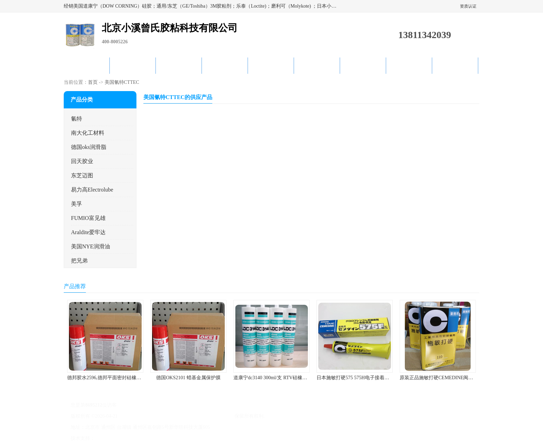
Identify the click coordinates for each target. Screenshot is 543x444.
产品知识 (317, 66)
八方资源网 (108, 438)
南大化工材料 (87, 133)
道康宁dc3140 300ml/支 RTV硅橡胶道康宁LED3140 (287, 377)
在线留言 (409, 66)
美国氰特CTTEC (122, 82)
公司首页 (86, 66)
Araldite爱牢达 (88, 232)
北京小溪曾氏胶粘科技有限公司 (199, 416)
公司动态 (271, 66)
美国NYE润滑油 (90, 246)
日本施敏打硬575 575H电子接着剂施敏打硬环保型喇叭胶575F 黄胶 (388, 377)
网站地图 (177, 438)
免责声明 (131, 438)
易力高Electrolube (92, 190)
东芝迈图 (82, 175)
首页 (93, 82)
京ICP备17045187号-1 (141, 416)
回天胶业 (82, 161)
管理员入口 (154, 438)
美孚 (76, 204)
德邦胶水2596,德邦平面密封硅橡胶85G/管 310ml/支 (121, 377)
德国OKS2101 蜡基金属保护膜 (188, 377)
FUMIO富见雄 (88, 218)
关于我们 (225, 66)
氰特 (76, 119)
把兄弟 (79, 261)
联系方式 (455, 66)
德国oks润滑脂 (88, 147)
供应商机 (133, 66)
